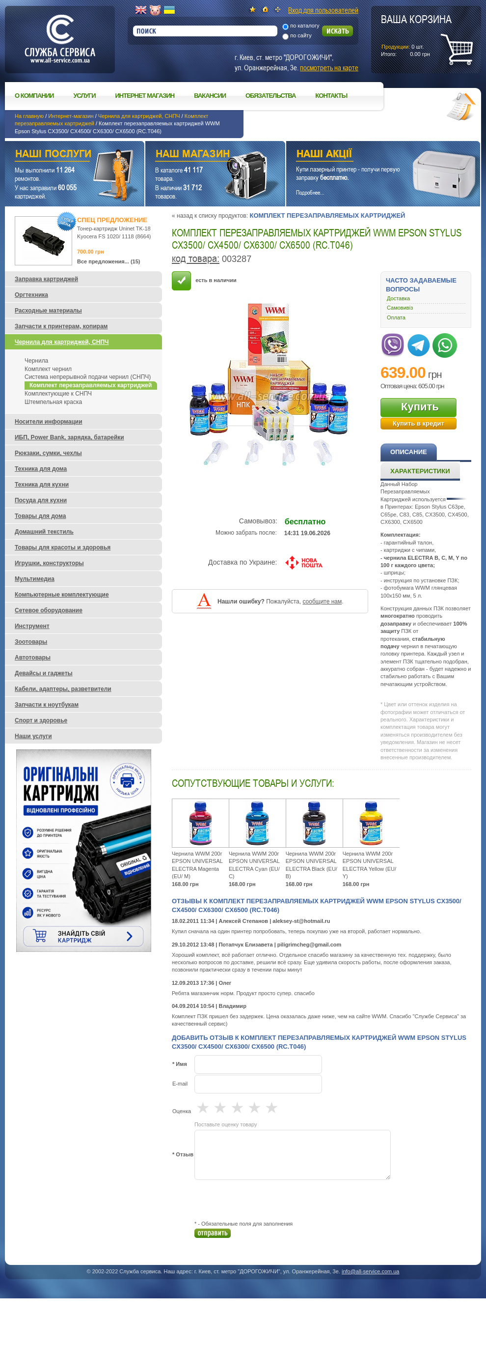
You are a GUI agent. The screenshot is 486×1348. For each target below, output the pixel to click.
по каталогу (304, 26)
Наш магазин (198, 155)
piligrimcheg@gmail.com (309, 944)
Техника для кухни (42, 484)
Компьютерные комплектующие (62, 594)
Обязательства (270, 95)
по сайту (301, 35)
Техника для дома (41, 468)
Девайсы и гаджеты (44, 673)
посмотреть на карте (329, 67)
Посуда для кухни (41, 500)
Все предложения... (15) (108, 261)
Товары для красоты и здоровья (62, 547)
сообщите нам (322, 601)
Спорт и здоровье (41, 720)
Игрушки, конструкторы (49, 563)
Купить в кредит (418, 423)
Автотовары (33, 657)
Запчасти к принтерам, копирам (61, 326)
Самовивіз (400, 308)
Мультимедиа (34, 578)
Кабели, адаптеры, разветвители (63, 689)
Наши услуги (62, 155)
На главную (29, 116)
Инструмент (32, 626)
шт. (416, 35)
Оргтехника (31, 294)
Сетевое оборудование (48, 610)
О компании (34, 95)
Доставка (398, 298)
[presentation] (269, 1200)
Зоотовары (31, 641)
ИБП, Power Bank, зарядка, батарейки (69, 437)
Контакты (331, 95)
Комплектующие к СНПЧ (58, 393)
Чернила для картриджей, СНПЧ (139, 116)
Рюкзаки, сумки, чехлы (48, 453)
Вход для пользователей (323, 10)
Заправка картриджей (46, 279)
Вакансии (210, 95)
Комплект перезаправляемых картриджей (327, 215)
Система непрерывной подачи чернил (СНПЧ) (88, 376)
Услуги (84, 95)
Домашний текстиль (44, 531)
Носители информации (48, 421)
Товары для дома (40, 516)
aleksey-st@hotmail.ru (301, 921)
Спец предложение (112, 220)
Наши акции (369, 155)
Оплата (396, 317)
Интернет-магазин (70, 116)
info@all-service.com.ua (371, 1271)
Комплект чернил (48, 369)
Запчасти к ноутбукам (47, 704)
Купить (420, 407)
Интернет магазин (145, 95)
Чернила (36, 360)
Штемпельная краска (53, 402)
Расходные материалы (48, 310)
